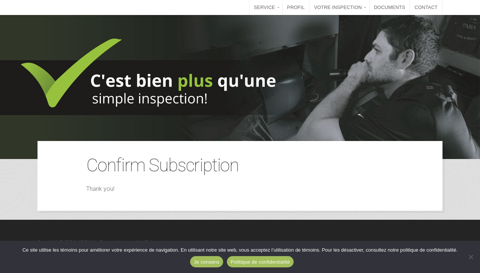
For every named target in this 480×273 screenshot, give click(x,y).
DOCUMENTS (389, 7)
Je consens (206, 262)
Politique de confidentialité (260, 262)
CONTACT (426, 7)
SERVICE (264, 7)
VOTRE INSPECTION (338, 7)
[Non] (470, 257)
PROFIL (296, 7)
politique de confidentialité (428, 250)
